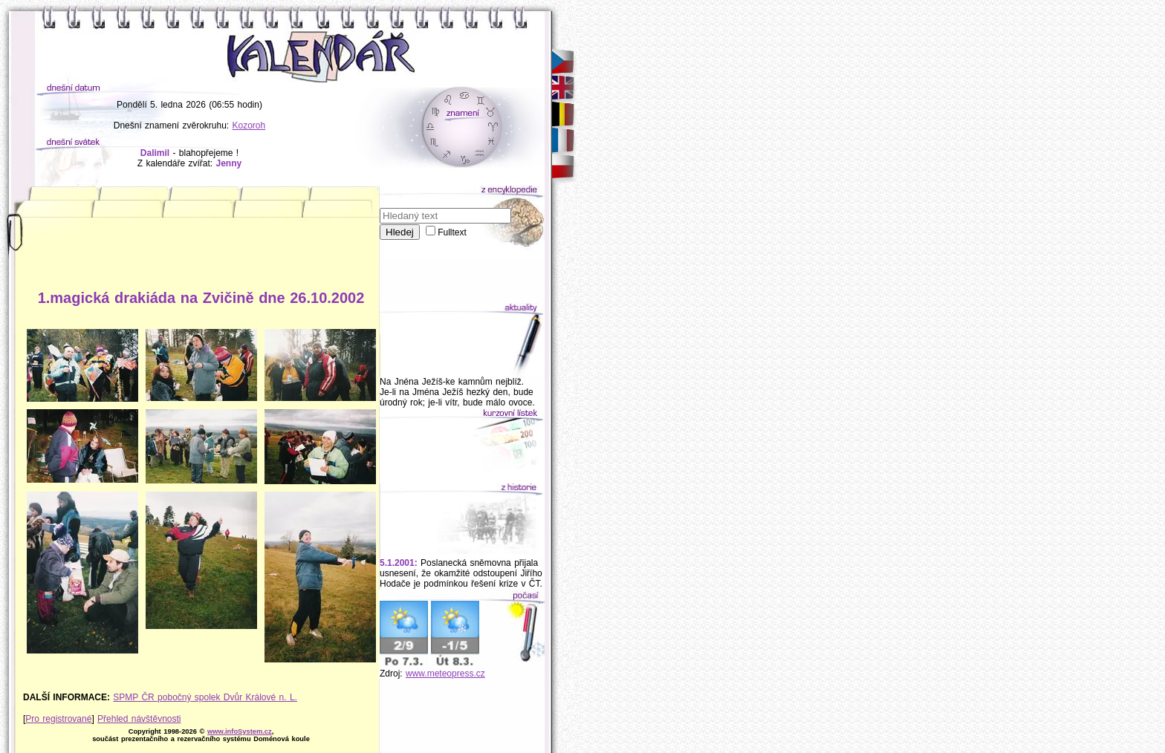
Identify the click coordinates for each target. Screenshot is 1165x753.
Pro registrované (58, 719)
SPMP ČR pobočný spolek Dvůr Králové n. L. (205, 697)
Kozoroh (249, 125)
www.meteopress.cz (445, 673)
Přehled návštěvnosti (139, 719)
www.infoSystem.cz (239, 731)
